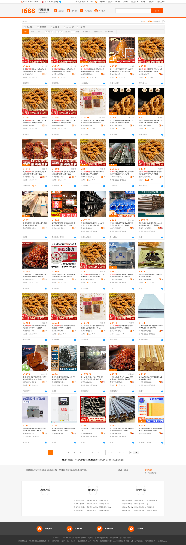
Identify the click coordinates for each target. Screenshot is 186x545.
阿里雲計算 (108, 541)
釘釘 (146, 541)
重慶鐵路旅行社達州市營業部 (96, 510)
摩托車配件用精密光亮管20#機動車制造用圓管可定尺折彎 (122, 173)
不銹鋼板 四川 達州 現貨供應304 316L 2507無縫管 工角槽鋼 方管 (151, 327)
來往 (141, 541)
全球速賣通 (55, 541)
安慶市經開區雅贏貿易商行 (29, 331)
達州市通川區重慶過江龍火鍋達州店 (98, 504)
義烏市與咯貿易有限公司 (87, 125)
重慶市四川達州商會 (80, 507)
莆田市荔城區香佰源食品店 (116, 382)
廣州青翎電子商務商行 (58, 125)
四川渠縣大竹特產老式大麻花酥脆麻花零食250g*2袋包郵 (34, 70)
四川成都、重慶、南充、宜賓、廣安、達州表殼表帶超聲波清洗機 (92, 378)
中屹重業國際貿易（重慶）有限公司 (145, 382)
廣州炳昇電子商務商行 (29, 125)
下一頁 (109, 453)
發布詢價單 (148, 470)
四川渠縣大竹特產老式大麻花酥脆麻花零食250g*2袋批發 (63, 327)
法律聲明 (91, 538)
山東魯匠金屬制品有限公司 (116, 177)
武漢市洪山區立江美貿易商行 (87, 74)
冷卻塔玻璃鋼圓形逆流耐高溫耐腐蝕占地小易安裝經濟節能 (121, 275)
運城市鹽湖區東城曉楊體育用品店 (145, 504)
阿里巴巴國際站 (34, 541)
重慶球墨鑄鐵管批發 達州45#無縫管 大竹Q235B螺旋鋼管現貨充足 (92, 224)
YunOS (115, 541)
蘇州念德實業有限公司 (145, 433)
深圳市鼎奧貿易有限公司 (155, 500)
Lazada (164, 541)
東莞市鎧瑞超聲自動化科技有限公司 (87, 382)
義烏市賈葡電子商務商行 (116, 125)
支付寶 (136, 541)
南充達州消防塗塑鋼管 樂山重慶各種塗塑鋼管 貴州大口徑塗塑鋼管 (122, 224)
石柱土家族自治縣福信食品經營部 (145, 279)
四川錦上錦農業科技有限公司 (58, 228)
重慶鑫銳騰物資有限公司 (87, 433)
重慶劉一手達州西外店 (81, 504)
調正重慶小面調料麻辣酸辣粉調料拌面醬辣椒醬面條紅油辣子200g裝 (63, 224)
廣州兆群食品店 (28, 74)
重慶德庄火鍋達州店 (93, 507)
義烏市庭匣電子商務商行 (145, 125)
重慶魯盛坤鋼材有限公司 (87, 228)
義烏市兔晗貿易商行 (87, 279)
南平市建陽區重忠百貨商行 (29, 177)
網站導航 (130, 538)
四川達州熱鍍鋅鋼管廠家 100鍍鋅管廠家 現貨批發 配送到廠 (63, 378)
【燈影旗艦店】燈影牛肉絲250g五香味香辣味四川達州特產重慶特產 (34, 275)
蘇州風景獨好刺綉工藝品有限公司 (132, 504)
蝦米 (101, 541)
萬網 (127, 541)
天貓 (68, 541)
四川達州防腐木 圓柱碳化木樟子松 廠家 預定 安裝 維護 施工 (35, 224)
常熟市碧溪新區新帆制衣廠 (130, 500)
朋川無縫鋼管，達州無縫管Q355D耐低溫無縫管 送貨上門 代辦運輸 (150, 224)
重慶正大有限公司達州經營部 (108, 510)
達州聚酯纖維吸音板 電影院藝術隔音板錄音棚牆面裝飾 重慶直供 (151, 429)
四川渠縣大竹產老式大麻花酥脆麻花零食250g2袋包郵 (92, 173)
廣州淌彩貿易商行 (116, 331)
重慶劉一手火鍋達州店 (106, 504)
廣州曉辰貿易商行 (58, 331)
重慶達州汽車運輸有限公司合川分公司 (99, 500)
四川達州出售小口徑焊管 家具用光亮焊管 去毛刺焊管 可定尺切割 (122, 429)
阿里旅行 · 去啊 (86, 541)
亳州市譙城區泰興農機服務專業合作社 (146, 507)
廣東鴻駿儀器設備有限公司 (29, 433)
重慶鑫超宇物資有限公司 (116, 433)
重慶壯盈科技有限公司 (58, 433)
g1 (147, 504)
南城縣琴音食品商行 (87, 177)
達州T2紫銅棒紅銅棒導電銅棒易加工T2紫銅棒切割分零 (150, 378)
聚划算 (73, 541)
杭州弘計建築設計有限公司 (155, 510)
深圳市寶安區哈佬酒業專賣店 (29, 279)
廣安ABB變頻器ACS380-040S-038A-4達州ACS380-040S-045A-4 (63, 429)
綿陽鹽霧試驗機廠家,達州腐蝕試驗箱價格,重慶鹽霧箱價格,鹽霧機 (34, 429)
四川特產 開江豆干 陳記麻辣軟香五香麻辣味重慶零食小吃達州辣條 (35, 378)
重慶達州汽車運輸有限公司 (82, 500)
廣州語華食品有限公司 (58, 279)
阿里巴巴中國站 (45, 541)
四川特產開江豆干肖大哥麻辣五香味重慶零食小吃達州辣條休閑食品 (92, 121)
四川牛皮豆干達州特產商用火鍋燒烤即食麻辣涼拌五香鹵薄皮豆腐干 (121, 70)
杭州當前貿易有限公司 (141, 510)
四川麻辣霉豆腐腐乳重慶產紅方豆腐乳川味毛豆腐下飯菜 (34, 173)
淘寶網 (63, 541)
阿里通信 (122, 541)
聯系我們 (123, 538)
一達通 (159, 541)
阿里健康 (152, 541)
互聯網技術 (150, 507)
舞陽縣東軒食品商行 (29, 382)
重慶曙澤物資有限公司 (58, 382)
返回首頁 (108, 460)
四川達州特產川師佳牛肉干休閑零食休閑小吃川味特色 (150, 275)
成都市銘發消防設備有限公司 (116, 228)
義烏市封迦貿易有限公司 (87, 331)
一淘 (78, 541)
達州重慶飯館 (103, 500)
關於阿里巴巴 (114, 538)
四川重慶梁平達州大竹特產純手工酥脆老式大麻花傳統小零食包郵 (121, 121)
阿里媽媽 (95, 541)
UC (132, 541)
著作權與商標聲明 (80, 538)
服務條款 (98, 538)
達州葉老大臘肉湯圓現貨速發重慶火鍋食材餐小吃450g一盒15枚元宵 (63, 275)
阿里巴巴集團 (22, 541)
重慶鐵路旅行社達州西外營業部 (84, 510)
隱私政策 (105, 538)
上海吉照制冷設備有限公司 (116, 279)
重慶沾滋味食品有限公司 (116, 74)
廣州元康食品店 (144, 74)
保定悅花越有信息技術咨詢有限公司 (145, 500)
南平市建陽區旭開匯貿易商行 (58, 177)
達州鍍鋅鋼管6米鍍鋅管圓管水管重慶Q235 (93, 429)
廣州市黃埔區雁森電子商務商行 (58, 74)
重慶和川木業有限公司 (29, 228)
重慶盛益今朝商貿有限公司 (145, 331)
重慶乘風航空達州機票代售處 (108, 507)
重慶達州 (126, 470)
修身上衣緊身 (126, 510)
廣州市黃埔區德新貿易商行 (145, 177)
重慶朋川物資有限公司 (145, 228)
